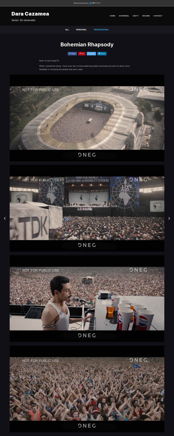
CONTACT (158, 16)
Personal (81, 29)
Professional (101, 29)
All (67, 29)
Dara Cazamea (30, 14)
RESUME (146, 16)
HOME (112, 16)
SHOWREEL (124, 16)
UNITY (136, 16)
